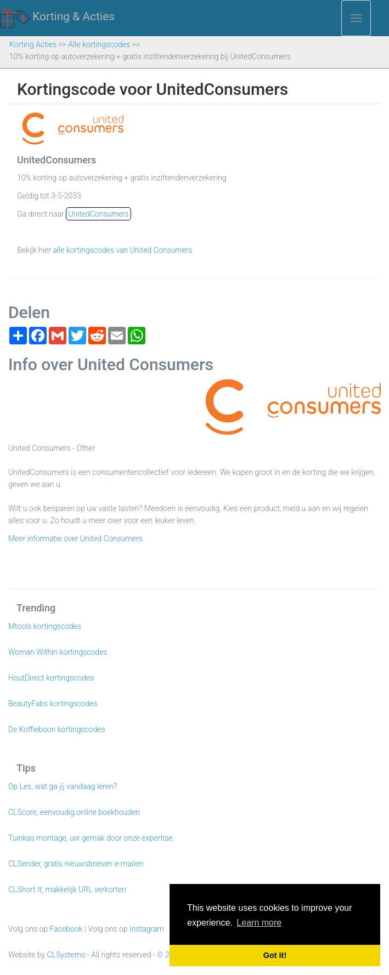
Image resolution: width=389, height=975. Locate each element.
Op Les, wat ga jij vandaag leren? (62, 786)
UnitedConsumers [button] (98, 213)
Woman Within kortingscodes (57, 652)
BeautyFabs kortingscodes (53, 703)
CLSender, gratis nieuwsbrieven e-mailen (75, 863)
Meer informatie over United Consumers (75, 538)
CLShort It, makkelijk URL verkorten (67, 889)
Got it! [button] (274, 955)
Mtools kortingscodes (44, 626)
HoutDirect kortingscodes (51, 677)
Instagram (146, 929)
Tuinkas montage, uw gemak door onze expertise (90, 838)
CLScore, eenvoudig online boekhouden (74, 812)
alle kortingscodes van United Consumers (122, 250)
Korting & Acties (57, 17)
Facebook (66, 929)
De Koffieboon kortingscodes (56, 729)
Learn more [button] (258, 922)
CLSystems (66, 954)
